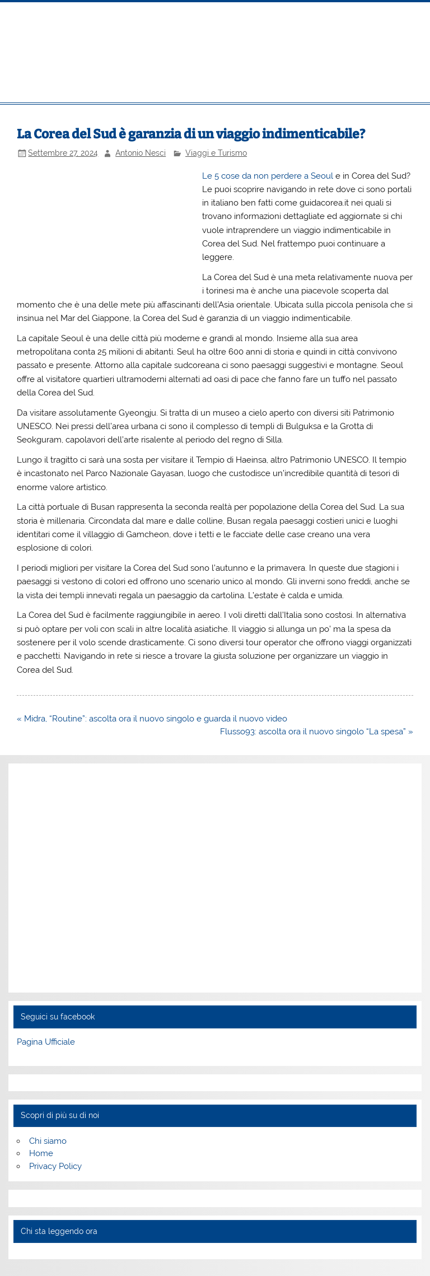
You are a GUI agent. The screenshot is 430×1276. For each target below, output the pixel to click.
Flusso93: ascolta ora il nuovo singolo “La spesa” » (316, 732)
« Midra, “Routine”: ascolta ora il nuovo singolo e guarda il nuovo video (152, 719)
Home (41, 1153)
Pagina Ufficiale (46, 1042)
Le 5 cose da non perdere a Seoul (267, 176)
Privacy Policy (55, 1166)
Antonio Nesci (140, 152)
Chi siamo (48, 1141)
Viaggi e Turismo (216, 152)
